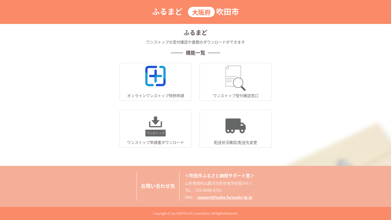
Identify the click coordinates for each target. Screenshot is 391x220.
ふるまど (167, 11)
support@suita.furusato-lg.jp (224, 197)
